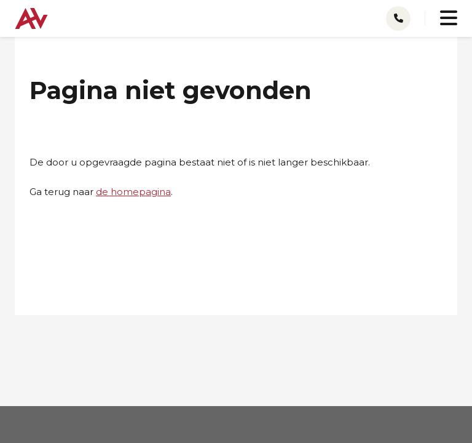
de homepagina (133, 192)
